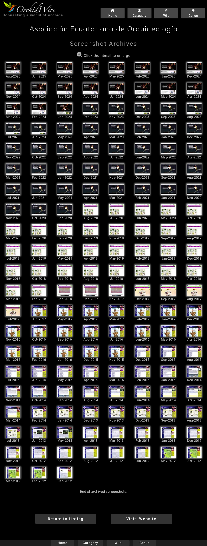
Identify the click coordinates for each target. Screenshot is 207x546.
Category (90, 543)
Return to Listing (65, 518)
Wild (118, 543)
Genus (144, 543)
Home (62, 543)
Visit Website (141, 518)
